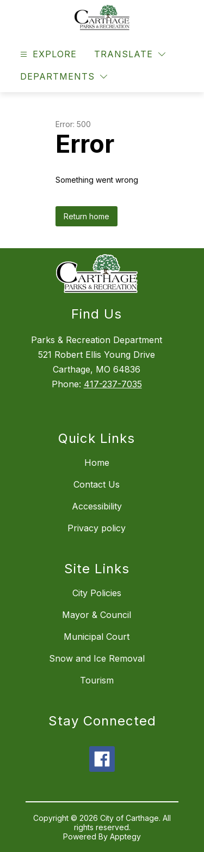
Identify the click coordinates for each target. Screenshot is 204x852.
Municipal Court (96, 636)
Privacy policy (96, 528)
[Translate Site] (129, 54)
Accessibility (97, 506)
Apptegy (125, 836)
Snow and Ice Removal (97, 658)
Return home (86, 216)
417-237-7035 (113, 384)
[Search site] (180, 54)
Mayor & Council (96, 614)
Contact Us (96, 484)
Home (96, 462)
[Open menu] (47, 54)
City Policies (96, 592)
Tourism (97, 680)
